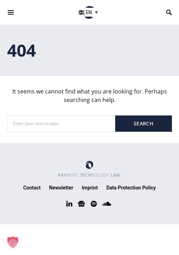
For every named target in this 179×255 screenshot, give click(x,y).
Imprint (90, 188)
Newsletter (61, 188)
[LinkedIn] (69, 203)
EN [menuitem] (89, 12)
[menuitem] (92, 12)
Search (143, 123)
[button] (13, 242)
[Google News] (81, 203)
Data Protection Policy (131, 188)
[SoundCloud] (106, 203)
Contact (31, 188)
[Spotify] (94, 203)
